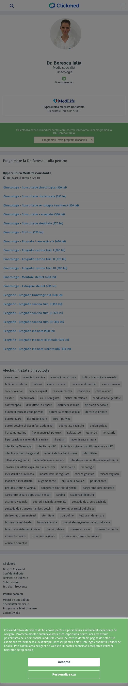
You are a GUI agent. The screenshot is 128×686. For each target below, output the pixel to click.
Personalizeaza (64, 674)
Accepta (64, 662)
